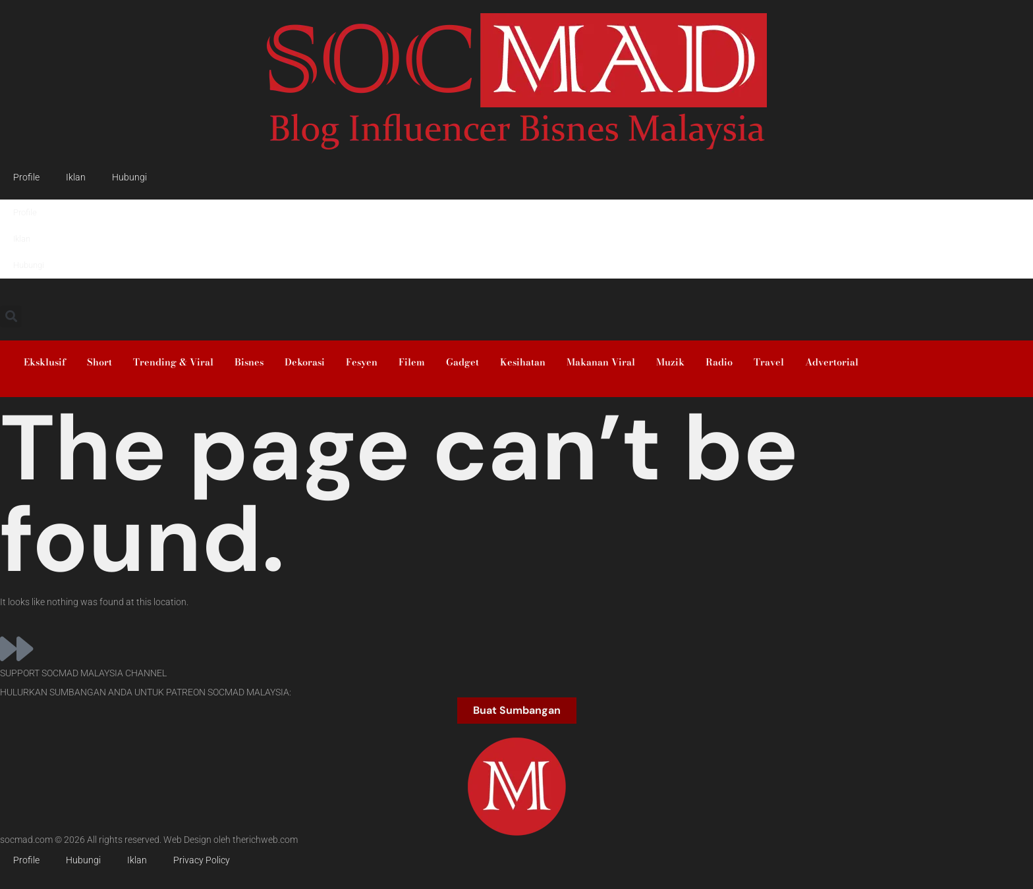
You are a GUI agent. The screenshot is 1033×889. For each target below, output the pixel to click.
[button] (11, 316)
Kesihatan (522, 362)
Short (99, 362)
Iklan (76, 177)
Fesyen (361, 362)
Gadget (462, 362)
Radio (719, 362)
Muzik (670, 362)
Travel (769, 362)
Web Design (187, 840)
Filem (412, 362)
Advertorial (831, 362)
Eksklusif (45, 362)
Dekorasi (305, 362)
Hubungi (129, 177)
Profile (26, 177)
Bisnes (249, 362)
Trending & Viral (173, 362)
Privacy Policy (201, 860)
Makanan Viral (601, 362)
